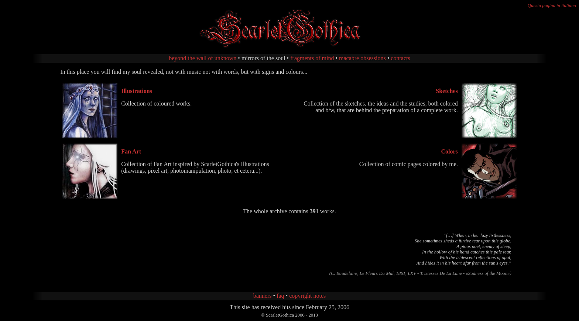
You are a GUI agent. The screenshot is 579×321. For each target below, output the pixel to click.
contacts (400, 58)
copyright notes (307, 296)
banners (262, 296)
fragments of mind (312, 58)
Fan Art (131, 151)
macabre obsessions (362, 58)
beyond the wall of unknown (202, 58)
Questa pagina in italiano (552, 5)
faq (280, 296)
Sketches (447, 91)
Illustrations (136, 91)
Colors (449, 151)
